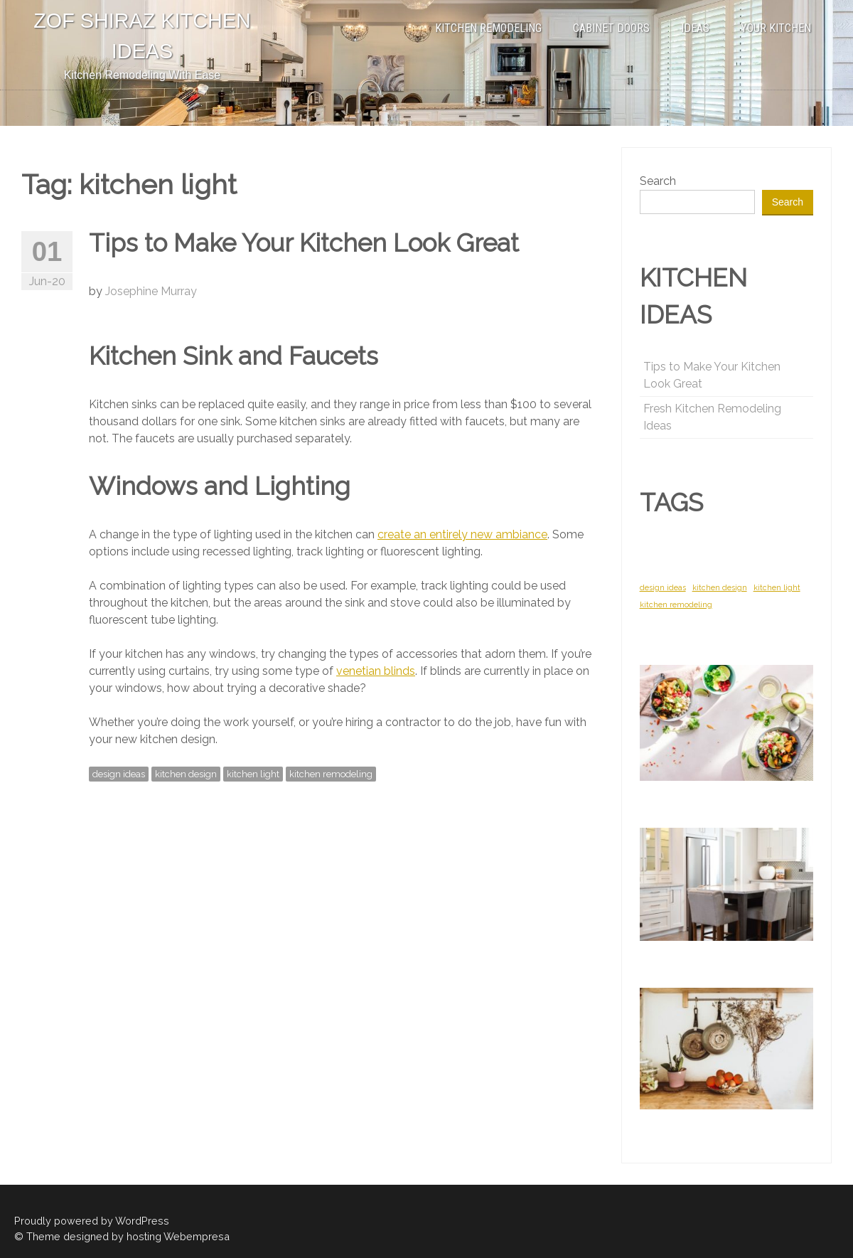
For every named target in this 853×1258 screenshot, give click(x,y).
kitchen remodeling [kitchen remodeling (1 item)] (676, 604)
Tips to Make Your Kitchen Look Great (304, 242)
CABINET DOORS (611, 28)
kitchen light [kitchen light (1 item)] (776, 587)
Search (658, 181)
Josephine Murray (151, 291)
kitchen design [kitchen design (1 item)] (719, 587)
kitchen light (253, 774)
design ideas (118, 774)
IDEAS (695, 28)
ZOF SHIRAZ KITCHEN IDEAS (142, 36)
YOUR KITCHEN (776, 28)
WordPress (142, 1221)
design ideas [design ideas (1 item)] (663, 587)
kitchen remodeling (330, 774)
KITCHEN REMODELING (488, 28)
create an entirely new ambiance (462, 534)
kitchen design (186, 774)
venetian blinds (375, 671)
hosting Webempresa (178, 1236)
